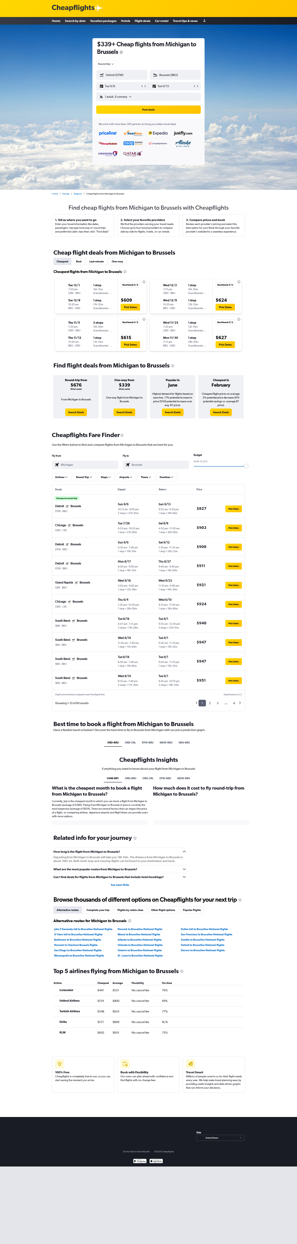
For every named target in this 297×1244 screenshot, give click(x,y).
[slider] (246, 466)
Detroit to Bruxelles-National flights (202, 988)
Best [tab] (78, 261)
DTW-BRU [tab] (148, 742)
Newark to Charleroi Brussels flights (76, 988)
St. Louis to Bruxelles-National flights (140, 999)
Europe (66, 193)
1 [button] (202, 703)
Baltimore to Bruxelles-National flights (77, 983)
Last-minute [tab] (96, 261)
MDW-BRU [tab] (166, 742)
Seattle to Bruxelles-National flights (202, 983)
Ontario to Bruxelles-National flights (140, 994)
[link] (76, 412)
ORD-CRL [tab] (130, 742)
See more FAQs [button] (120, 928)
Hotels (125, 20)
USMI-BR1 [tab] (113, 778)
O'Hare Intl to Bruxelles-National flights (78, 978)
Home (56, 20)
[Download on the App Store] (156, 1239)
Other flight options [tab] (163, 953)
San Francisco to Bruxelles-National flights (206, 978)
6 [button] (234, 703)
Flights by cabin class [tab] (130, 953)
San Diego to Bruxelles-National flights (78, 994)
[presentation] (121, 52)
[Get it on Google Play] (140, 1239)
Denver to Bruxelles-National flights (203, 994)
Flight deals (142, 20)
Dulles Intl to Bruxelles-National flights (204, 972)
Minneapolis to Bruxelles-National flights (79, 999)
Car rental (161, 20)
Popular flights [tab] (192, 953)
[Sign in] (204, 21)
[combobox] (106, 64)
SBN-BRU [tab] (184, 742)
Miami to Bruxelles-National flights (139, 978)
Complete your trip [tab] (98, 953)
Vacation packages (103, 20)
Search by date (75, 20)
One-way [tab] (117, 261)
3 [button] (217, 703)
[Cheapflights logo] (73, 8)
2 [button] (210, 703)
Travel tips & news (185, 20)
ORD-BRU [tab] (113, 742)
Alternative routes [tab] (68, 953)
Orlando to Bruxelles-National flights (140, 988)
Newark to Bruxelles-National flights (140, 972)
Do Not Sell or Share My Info (136, 1229)
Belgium (78, 193)
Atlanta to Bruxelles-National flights (140, 983)
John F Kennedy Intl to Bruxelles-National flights (83, 972)
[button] (120, 86)
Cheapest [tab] (62, 261)
